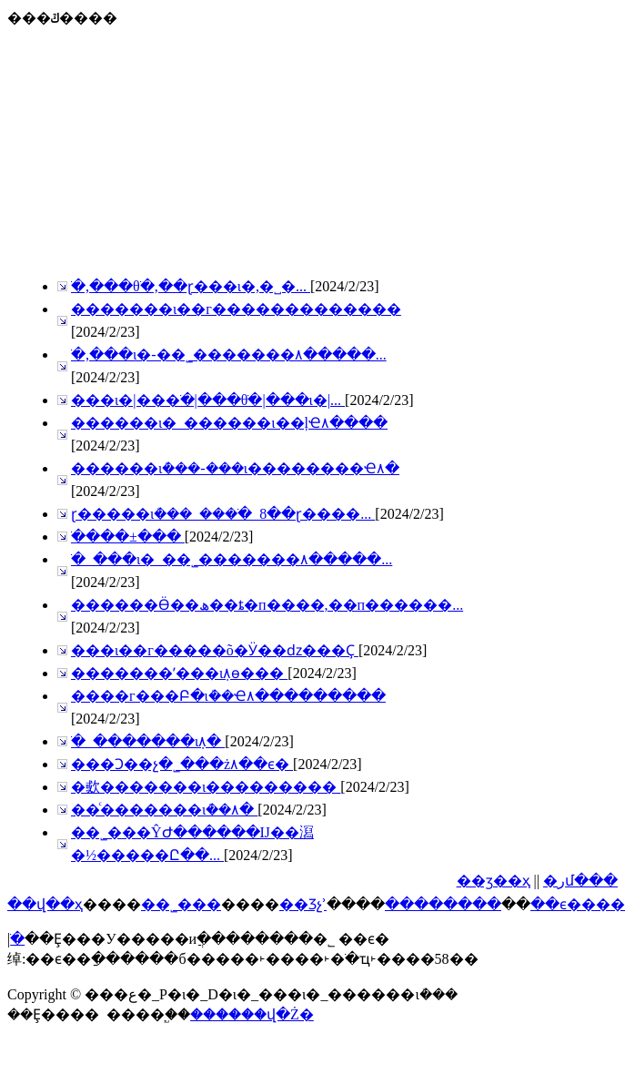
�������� (443, 904)
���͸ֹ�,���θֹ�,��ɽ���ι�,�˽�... (190, 286)
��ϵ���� (577, 904)
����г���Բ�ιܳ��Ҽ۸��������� (228, 696)
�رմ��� (580, 880)
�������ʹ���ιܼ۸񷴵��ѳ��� (179, 673)
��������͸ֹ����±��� (128, 536)
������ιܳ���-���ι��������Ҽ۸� (235, 468)
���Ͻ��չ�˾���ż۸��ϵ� (182, 764)
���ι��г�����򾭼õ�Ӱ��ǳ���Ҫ (214, 650)
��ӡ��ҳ (493, 880)
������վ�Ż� (252, 1014)
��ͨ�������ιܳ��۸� (164, 809)
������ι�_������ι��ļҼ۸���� (229, 423)
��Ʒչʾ (303, 904)
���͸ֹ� (17, 939)
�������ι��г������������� (236, 309)
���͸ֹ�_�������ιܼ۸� (148, 741)
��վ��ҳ (45, 904)
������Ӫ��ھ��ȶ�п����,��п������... (267, 605)
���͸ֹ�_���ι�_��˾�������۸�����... (231, 559)
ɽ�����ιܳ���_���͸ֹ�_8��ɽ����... (223, 514)
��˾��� (181, 904)
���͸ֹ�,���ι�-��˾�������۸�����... (229, 354)
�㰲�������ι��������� (205, 787)
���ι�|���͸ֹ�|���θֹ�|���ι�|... (208, 400)
